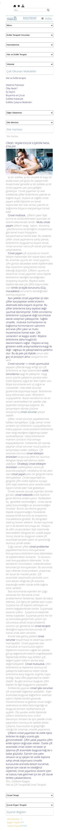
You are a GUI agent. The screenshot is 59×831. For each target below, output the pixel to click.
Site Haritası (12, 136)
